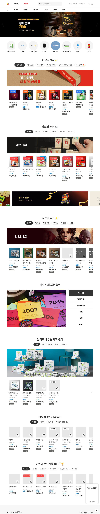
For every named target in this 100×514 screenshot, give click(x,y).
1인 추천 (34, 415)
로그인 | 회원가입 (73, 3)
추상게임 (62, 137)
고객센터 (81, 3)
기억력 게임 (53, 467)
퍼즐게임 (37, 232)
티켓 (63, 10)
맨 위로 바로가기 (97, 511)
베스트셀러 (40, 65)
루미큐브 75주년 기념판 (65, 65)
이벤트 (55, 10)
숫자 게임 (74, 467)
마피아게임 (46, 232)
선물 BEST (43, 467)
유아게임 (55, 232)
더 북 (56, 357)
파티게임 (37, 137)
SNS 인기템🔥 (80, 65)
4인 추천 (50, 415)
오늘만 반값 (30, 65)
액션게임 (63, 232)
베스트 (25, 10)
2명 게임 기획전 (51, 65)
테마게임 (29, 232)
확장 (43, 357)
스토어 (26, 4)
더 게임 (50, 357)
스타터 (37, 357)
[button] (3, 25)
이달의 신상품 (20, 65)
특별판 (71, 232)
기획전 (46, 10)
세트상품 (35, 10)
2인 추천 (42, 415)
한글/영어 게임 (64, 467)
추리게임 (54, 137)
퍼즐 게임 (34, 467)
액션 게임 (25, 467)
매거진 (16, 4)
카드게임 (70, 137)
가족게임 (29, 137)
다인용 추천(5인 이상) (62, 415)
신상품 (16, 10)
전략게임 (45, 137)
